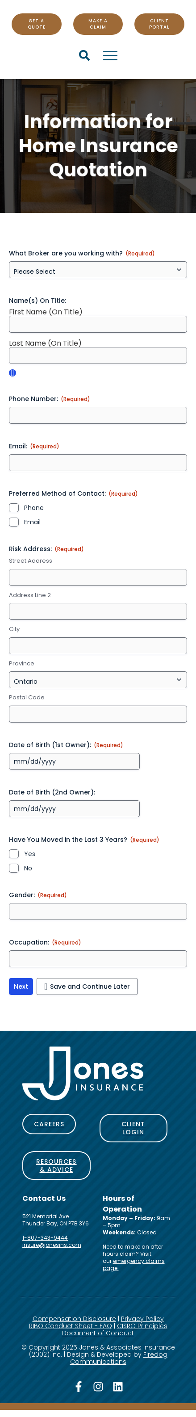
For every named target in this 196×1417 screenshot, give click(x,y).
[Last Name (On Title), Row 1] (98, 355)
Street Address (30, 561)
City (14, 629)
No (28, 868)
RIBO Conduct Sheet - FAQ (70, 1325)
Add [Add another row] (12, 372)
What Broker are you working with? (82, 253)
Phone (34, 507)
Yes (29, 853)
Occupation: (45, 942)
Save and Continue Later (90, 986)
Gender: (38, 894)
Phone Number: (49, 398)
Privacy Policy (142, 1318)
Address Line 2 (30, 595)
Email (32, 522)
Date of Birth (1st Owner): (66, 744)
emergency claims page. (134, 1264)
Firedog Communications (118, 1358)
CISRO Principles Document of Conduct (114, 1329)
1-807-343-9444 (45, 1237)
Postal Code (27, 698)
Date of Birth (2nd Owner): (52, 792)
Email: (34, 446)
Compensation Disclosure (74, 1318)
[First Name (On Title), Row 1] (98, 324)
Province (21, 664)
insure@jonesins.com (51, 1245)
